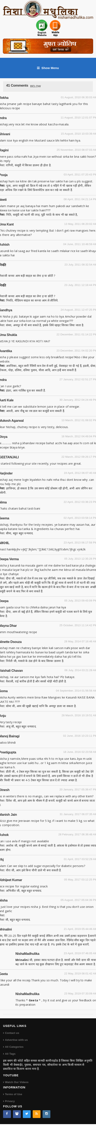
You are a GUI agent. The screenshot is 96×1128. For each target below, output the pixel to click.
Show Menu (48, 68)
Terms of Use (13, 1094)
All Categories (14, 1046)
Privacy (10, 1101)
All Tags (10, 1053)
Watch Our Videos (16, 1082)
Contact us (12, 1032)
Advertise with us (16, 1039)
